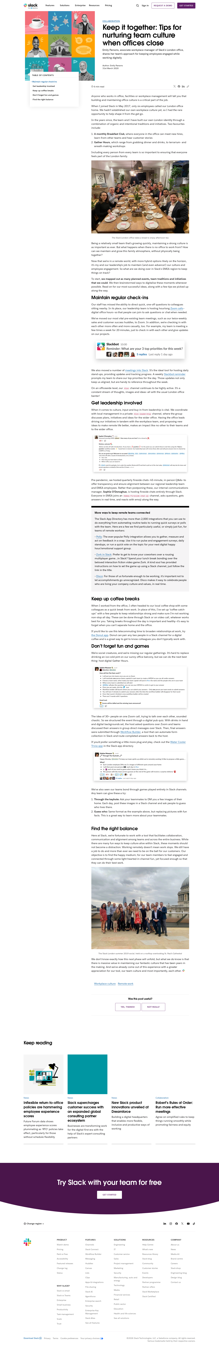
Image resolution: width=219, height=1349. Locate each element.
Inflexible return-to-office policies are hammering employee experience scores (43, 1109)
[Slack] (31, 5)
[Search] (137, 6)
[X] (182, 1224)
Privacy (47, 1338)
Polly (99, 536)
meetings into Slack (136, 370)
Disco (99, 576)
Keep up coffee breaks (43, 90)
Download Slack (33, 1338)
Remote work (126, 983)
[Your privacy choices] (90, 1338)
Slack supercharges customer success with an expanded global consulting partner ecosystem (86, 1112)
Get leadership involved (44, 86)
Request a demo (163, 5)
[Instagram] (170, 1224)
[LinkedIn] (165, 1224)
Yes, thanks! (128, 1007)
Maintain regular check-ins (45, 81)
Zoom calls (176, 308)
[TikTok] (194, 1224)
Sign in (145, 5)
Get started (186, 5)
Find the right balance (43, 99)
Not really (153, 1007)
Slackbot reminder (175, 374)
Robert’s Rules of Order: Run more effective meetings (174, 1107)
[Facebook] (176, 1224)
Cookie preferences (69, 1338)
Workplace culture (105, 983)
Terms (55, 1338)
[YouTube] (188, 1224)
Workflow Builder (130, 732)
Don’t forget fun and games (46, 95)
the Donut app (99, 635)
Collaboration (111, 21)
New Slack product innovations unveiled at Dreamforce (130, 1107)
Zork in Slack (103, 554)
